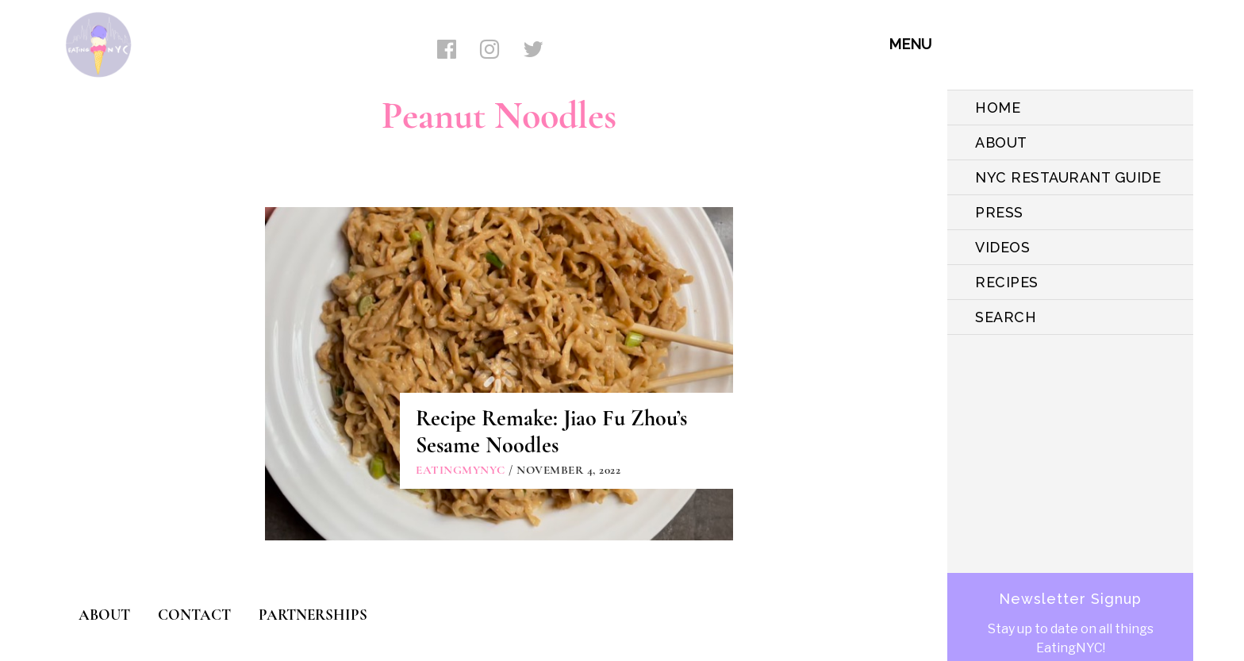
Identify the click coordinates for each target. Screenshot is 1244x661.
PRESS (999, 212)
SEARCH (1005, 317)
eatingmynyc (460, 470)
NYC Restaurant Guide (1068, 177)
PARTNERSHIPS (313, 614)
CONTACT (194, 614)
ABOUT (1001, 142)
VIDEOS (1002, 247)
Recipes (1007, 282)
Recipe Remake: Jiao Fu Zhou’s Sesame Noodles (551, 432)
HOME (997, 107)
